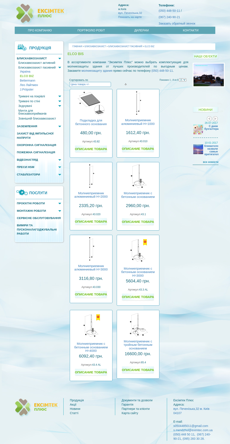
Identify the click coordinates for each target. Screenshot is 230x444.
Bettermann (27, 80)
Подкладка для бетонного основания (91, 122)
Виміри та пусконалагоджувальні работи (37, 229)
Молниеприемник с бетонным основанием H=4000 (91, 347)
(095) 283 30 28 (193, 438)
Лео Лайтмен (29, 85)
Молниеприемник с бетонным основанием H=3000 (138, 272)
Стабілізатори (28, 174)
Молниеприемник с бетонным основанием (138, 195)
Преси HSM (25, 167)
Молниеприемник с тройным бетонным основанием (138, 344)
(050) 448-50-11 (169, 10)
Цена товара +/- (80, 84)
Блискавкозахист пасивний (37, 67)
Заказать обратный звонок (177, 23)
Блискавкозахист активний (36, 62)
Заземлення (27, 126)
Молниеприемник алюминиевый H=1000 (137, 122)
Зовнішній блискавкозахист (37, 118)
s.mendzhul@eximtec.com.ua (193, 430)
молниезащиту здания (97, 70)
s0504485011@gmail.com (190, 426)
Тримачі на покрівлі (31, 96)
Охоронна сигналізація (36, 145)
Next (215, 118)
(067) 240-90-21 (169, 17)
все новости (210, 162)
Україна (25, 71)
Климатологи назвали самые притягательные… (216, 150)
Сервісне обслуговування (39, 218)
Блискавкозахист (32, 58)
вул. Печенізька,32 (130, 13)
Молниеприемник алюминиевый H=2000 (91, 195)
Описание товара (91, 149)
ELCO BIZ (27, 76)
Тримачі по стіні (29, 101)
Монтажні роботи (31, 210)
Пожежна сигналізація (36, 152)
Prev (209, 118)
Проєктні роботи (31, 203)
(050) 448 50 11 (184, 434)
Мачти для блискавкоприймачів (32, 112)
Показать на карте (130, 17)
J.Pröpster (26, 89)
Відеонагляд (27, 159)
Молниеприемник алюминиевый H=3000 (91, 267)
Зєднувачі (25, 105)
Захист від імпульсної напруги (35, 135)
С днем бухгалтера (211, 127)
